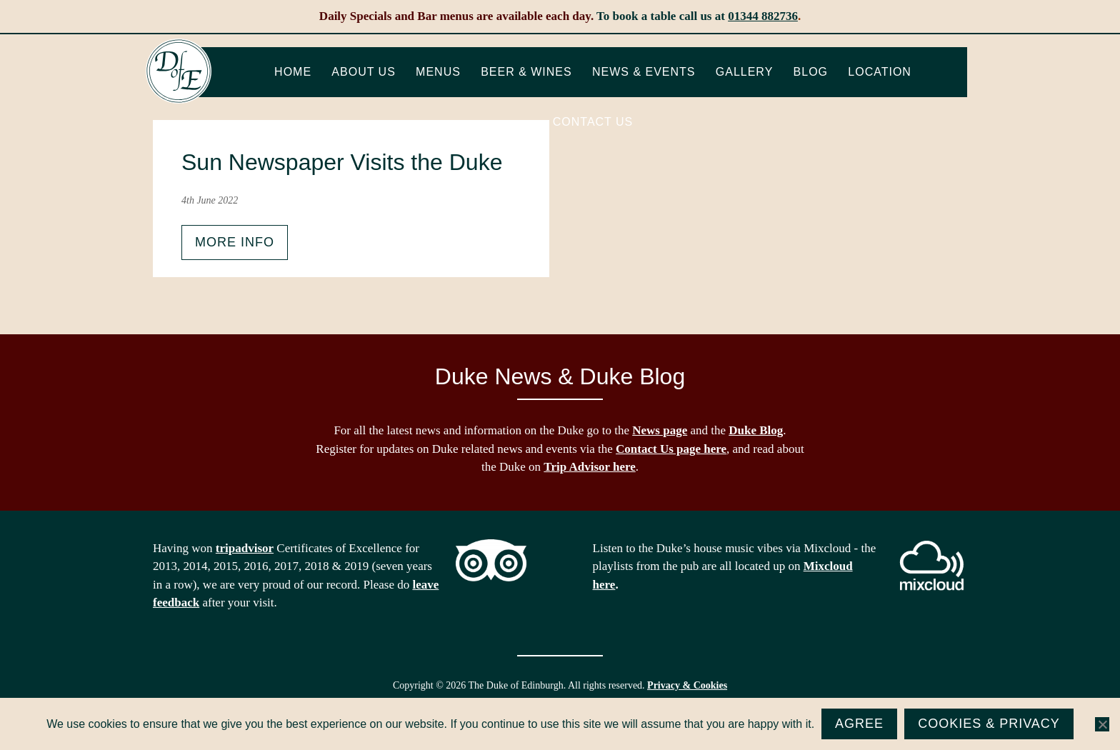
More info (234, 242)
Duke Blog (756, 430)
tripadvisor (245, 548)
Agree (859, 723)
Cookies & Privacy (989, 723)
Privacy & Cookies (687, 685)
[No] (1102, 724)
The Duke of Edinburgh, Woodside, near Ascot (178, 71)
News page (659, 430)
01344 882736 (763, 16)
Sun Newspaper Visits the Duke (341, 162)
